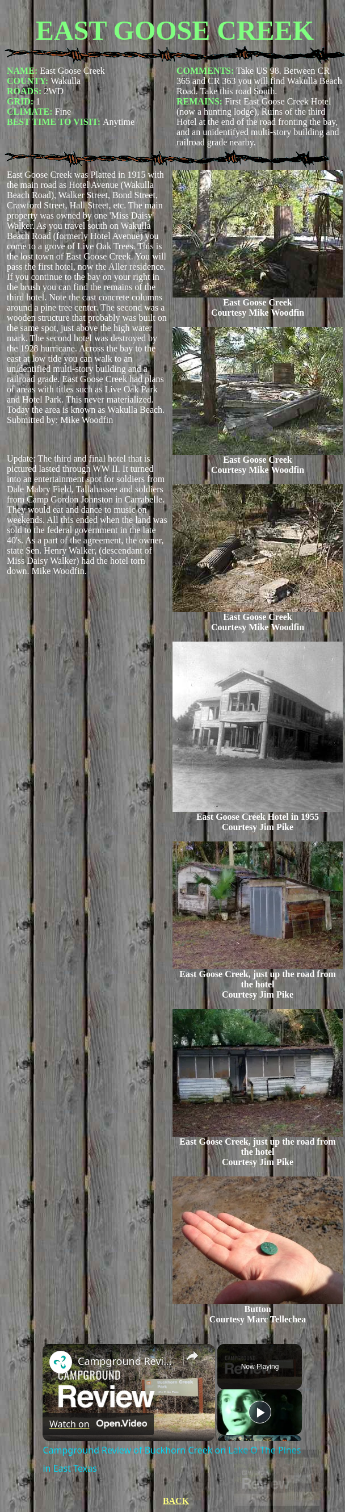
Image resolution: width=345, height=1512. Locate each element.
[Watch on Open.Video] (98, 1424)
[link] (60, 1362)
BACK (176, 1501)
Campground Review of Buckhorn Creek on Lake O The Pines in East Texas (127, 1361)
